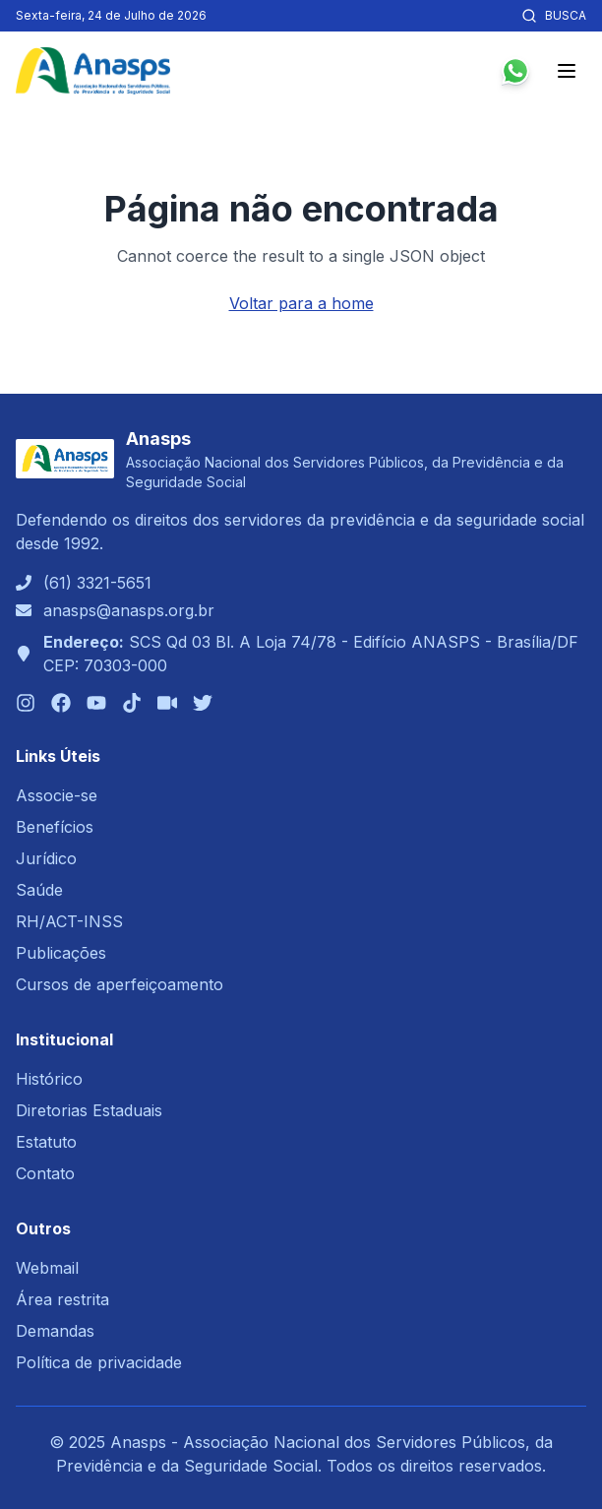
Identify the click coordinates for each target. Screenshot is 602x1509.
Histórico (49, 1079)
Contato (45, 1173)
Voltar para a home (301, 303)
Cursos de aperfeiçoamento (119, 984)
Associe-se (56, 795)
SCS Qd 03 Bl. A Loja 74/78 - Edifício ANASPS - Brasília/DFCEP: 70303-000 (310, 653)
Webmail (47, 1268)
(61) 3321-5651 (97, 583)
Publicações (61, 953)
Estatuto (46, 1142)
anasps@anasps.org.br (128, 610)
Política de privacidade (99, 1362)
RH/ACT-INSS (69, 921)
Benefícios (54, 827)
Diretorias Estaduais (89, 1110)
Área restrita (62, 1299)
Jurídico (46, 858)
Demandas (55, 1331)
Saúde (39, 890)
